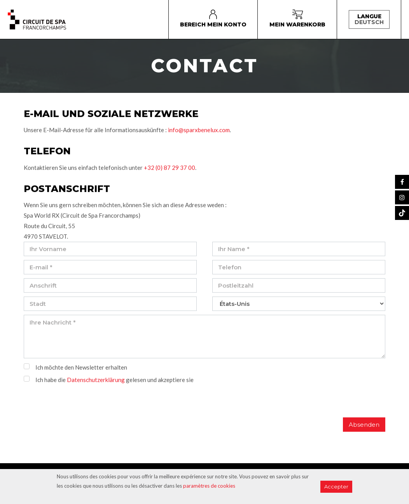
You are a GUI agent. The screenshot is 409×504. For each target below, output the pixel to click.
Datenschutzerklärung (96, 380)
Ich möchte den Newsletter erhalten (81, 368)
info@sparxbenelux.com (199, 131)
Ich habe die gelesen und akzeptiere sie (114, 380)
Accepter (336, 486)
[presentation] (83, 403)
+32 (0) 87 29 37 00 (169, 168)
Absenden (364, 425)
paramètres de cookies (209, 486)
